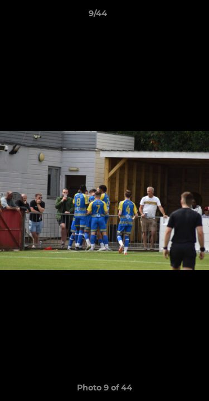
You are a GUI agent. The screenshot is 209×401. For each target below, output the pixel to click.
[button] (169, 16)
